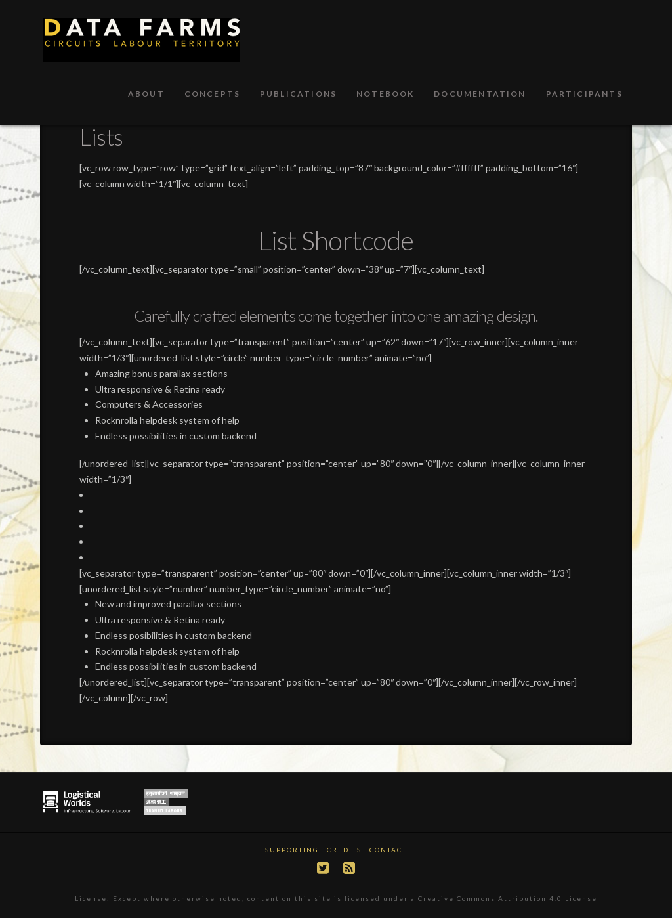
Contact (388, 850)
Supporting (292, 850)
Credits (344, 850)
